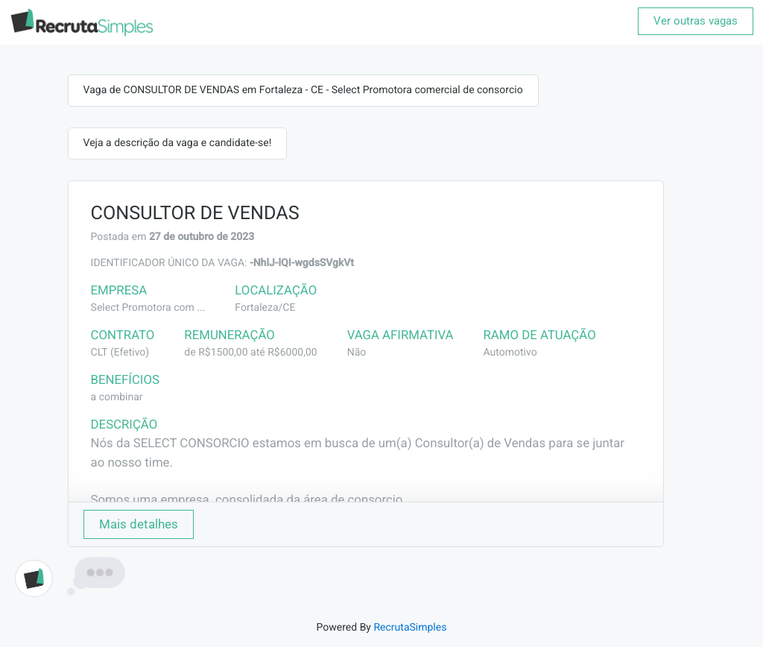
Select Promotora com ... (148, 308)
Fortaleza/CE (265, 308)
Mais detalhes (138, 524)
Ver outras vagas (695, 21)
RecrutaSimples (409, 628)
